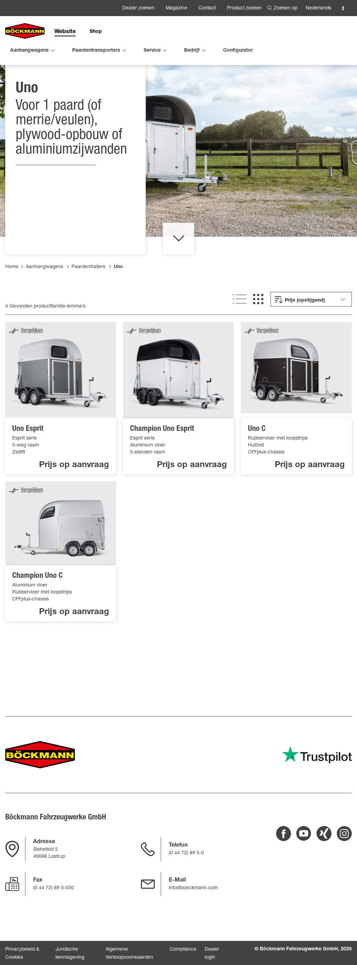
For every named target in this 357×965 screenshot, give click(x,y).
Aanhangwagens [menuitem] (29, 50)
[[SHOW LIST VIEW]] (239, 332)
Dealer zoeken (138, 8)
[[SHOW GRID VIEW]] (258, 332)
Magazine (176, 8)
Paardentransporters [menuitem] (96, 50)
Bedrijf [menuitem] (192, 50)
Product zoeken (244, 8)
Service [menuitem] (152, 50)
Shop (96, 31)
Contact (207, 8)
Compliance (183, 949)
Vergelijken (32, 364)
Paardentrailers (88, 300)
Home (11, 300)
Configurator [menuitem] (238, 50)
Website (65, 32)
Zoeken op (285, 8)
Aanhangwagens (44, 300)
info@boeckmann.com (193, 888)
